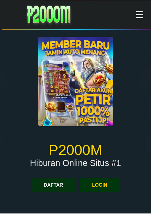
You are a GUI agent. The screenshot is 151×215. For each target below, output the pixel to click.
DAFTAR (53, 185)
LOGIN (99, 185)
